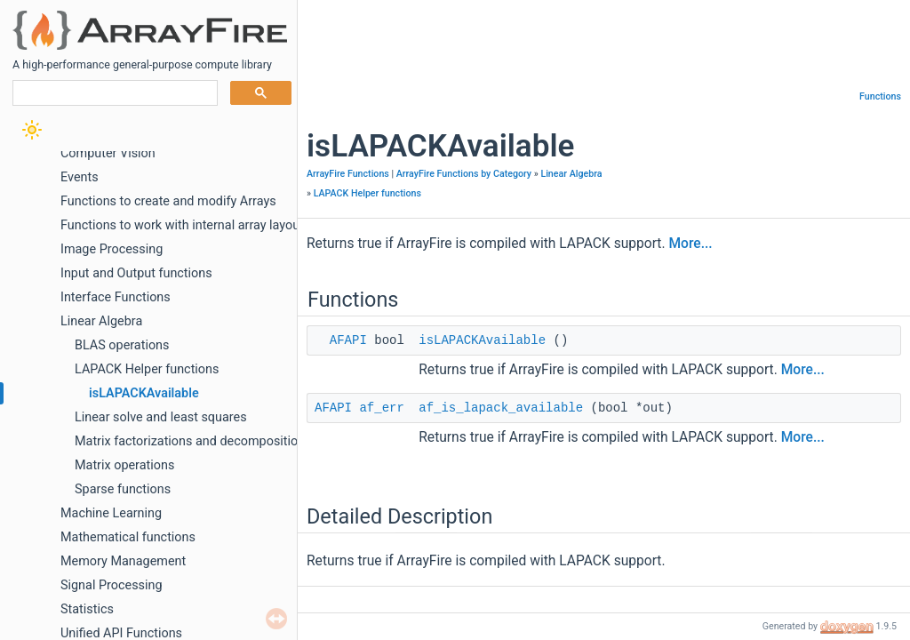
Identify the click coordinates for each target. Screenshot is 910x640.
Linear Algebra (101, 321)
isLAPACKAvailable (144, 393)
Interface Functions (115, 297)
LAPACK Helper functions (147, 369)
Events (79, 177)
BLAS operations (122, 345)
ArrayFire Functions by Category (463, 174)
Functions (880, 96)
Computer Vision (108, 153)
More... (690, 244)
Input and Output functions (136, 273)
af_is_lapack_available (501, 408)
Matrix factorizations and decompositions (193, 441)
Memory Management (123, 561)
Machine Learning (111, 513)
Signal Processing (111, 585)
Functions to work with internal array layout (182, 225)
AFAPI (348, 340)
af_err (381, 408)
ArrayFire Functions (348, 174)
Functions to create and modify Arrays (168, 201)
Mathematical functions (128, 537)
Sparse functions (123, 489)
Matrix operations (124, 465)
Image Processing (111, 249)
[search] (113, 93)
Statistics (87, 609)
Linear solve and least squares (161, 417)
